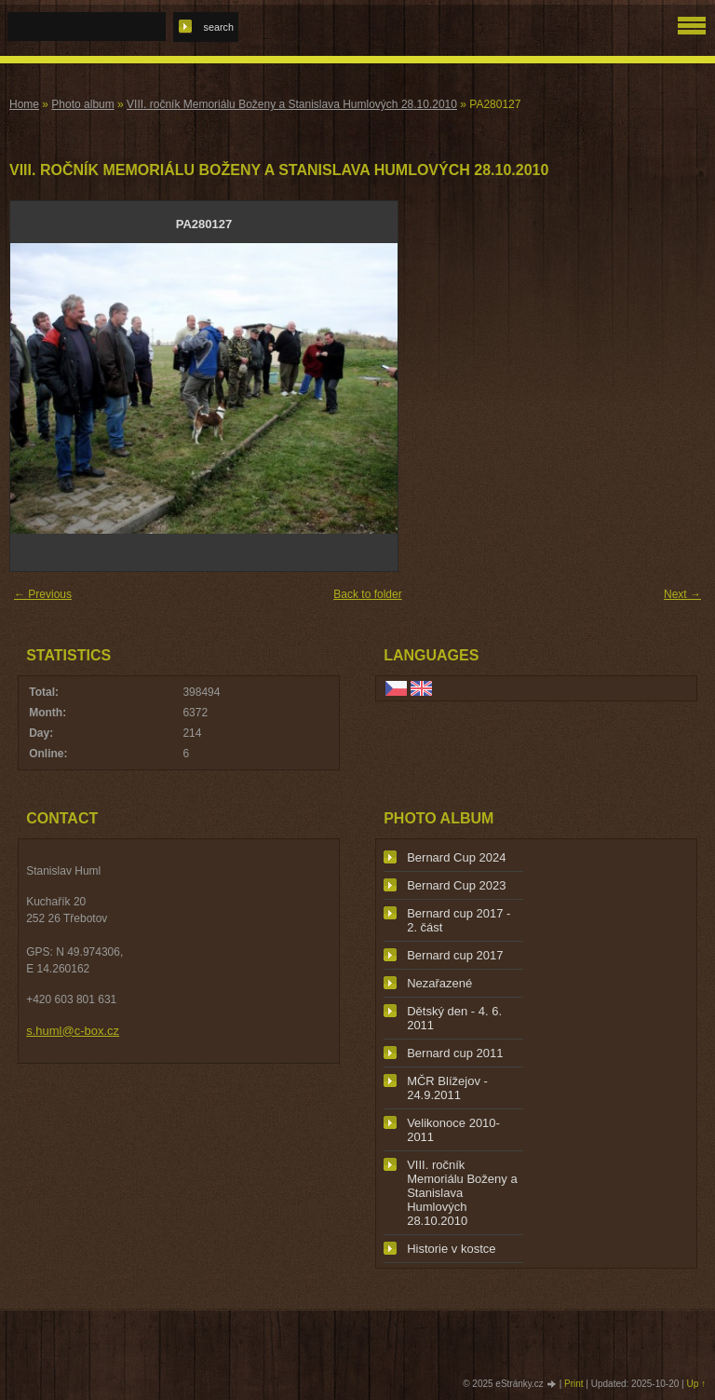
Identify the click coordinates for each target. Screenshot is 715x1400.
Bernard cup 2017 (455, 955)
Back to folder (367, 594)
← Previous (43, 594)
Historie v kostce (451, 1249)
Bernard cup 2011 (455, 1053)
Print (574, 1384)
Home (24, 104)
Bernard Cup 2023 (456, 885)
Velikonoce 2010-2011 (453, 1130)
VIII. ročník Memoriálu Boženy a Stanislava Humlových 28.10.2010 (292, 104)
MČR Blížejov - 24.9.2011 (447, 1088)
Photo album (82, 104)
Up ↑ (696, 1384)
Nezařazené (439, 983)
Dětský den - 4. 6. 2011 (454, 1018)
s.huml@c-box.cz (72, 1031)
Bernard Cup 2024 (456, 857)
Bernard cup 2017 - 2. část (458, 920)
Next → (682, 594)
